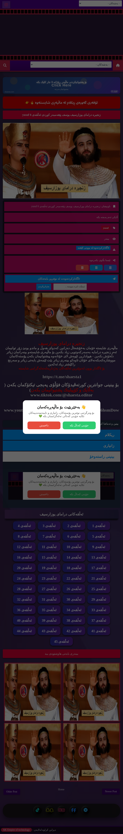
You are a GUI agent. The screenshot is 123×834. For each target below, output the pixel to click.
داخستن (43, 425)
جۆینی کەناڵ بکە (79, 425)
